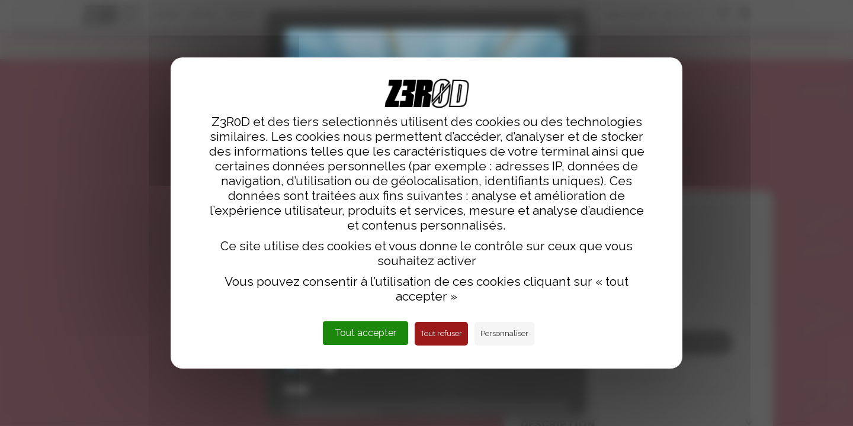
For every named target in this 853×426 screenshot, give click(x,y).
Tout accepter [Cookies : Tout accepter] (365, 332)
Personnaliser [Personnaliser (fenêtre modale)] (504, 333)
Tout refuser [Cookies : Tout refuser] (441, 333)
